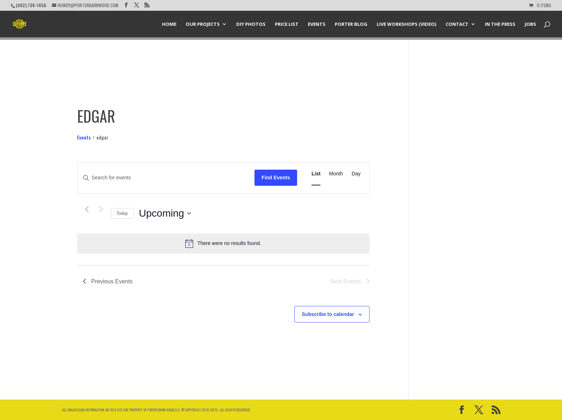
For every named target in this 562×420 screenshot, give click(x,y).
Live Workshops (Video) (406, 24)
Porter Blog (351, 24)
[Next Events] (101, 209)
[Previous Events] (87, 209)
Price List (287, 24)
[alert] (223, 243)
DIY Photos (251, 24)
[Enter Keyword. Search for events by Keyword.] (165, 177)
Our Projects (203, 24)
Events (316, 24)
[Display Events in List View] (315, 173)
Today (122, 213)
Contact (457, 24)
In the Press (500, 24)
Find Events (276, 177)
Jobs (530, 24)
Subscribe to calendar (328, 314)
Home (169, 24)
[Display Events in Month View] (336, 173)
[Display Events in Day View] (356, 173)
